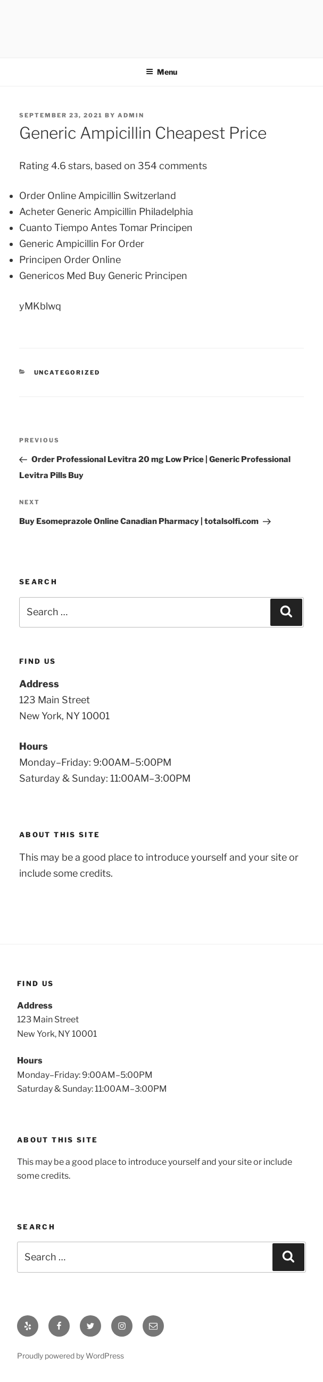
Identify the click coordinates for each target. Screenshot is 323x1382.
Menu (161, 71)
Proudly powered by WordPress (70, 1355)
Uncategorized (67, 372)
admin (131, 115)
